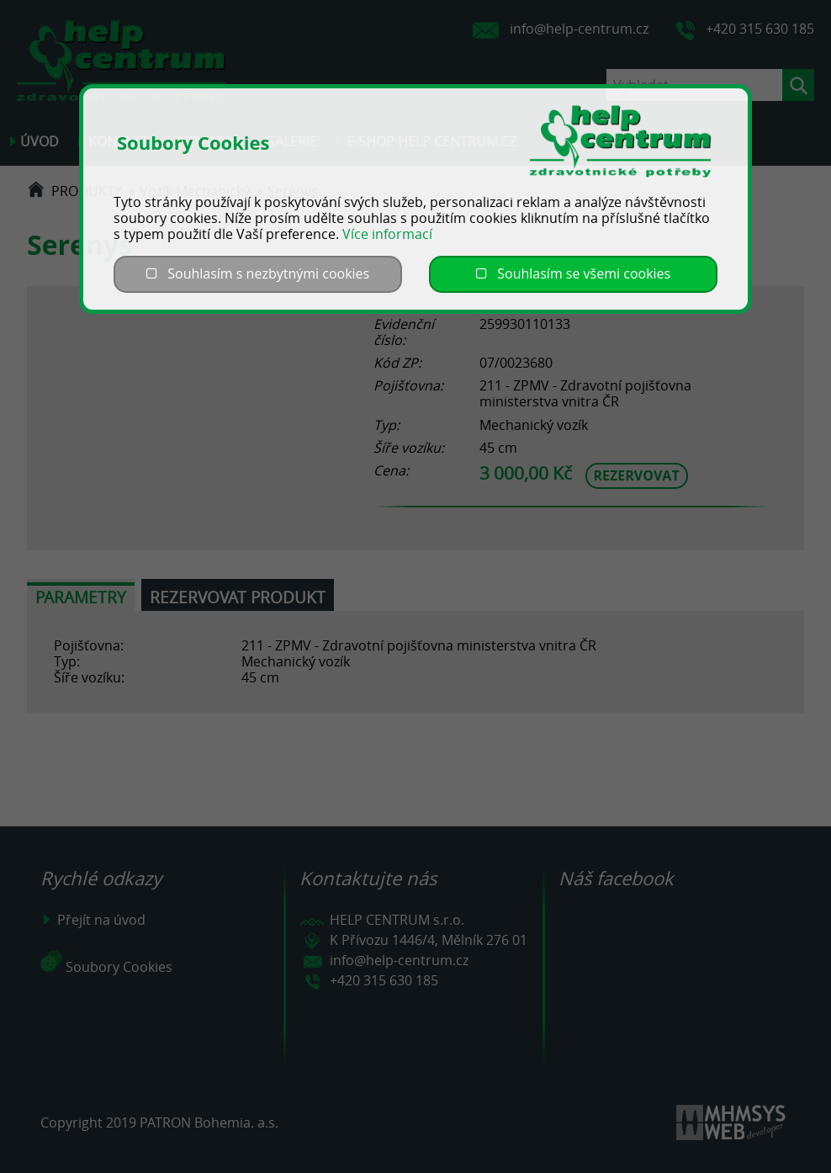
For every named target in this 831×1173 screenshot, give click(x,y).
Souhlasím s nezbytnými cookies (257, 273)
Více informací (387, 234)
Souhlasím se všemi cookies (573, 273)
